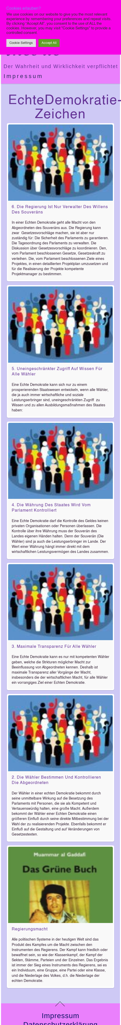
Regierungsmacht (30, 929)
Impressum (23, 76)
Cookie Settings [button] (21, 43)
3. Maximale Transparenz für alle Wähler (54, 647)
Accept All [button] (49, 43)
